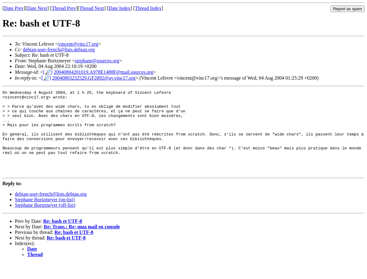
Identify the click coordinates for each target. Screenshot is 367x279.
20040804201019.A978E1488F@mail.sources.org (103, 72)
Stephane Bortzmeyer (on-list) (45, 216)
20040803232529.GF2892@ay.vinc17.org (94, 78)
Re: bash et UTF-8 (62, 237)
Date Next (37, 8)
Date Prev (14, 8)
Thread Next (91, 8)
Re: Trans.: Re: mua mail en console (82, 243)
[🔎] (47, 72)
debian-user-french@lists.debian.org (59, 49)
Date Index (120, 8)
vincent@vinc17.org (78, 44)
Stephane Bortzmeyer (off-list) (45, 221)
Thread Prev (64, 8)
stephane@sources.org (97, 60)
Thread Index (148, 8)
